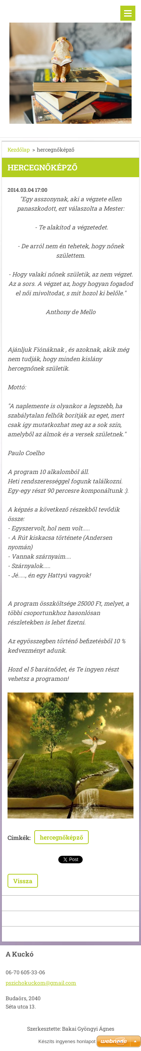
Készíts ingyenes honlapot (67, 1041)
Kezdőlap (19, 149)
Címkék (18, 837)
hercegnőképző (61, 837)
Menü (127, 13)
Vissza (22, 881)
